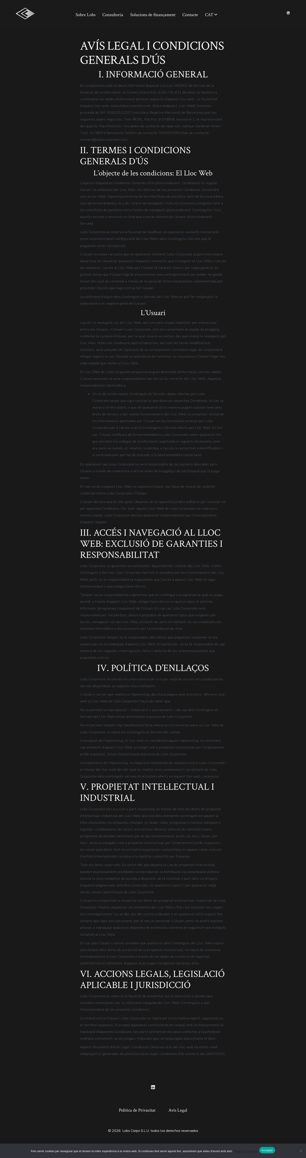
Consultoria (112, 15)
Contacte (190, 15)
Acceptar (267, 1150)
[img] (215, 14)
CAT (211, 15)
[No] (300, 1151)
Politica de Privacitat (137, 1110)
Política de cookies (245, 1151)
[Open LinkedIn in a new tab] (288, 13)
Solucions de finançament (152, 15)
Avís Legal (177, 1110)
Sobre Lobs (85, 15)
